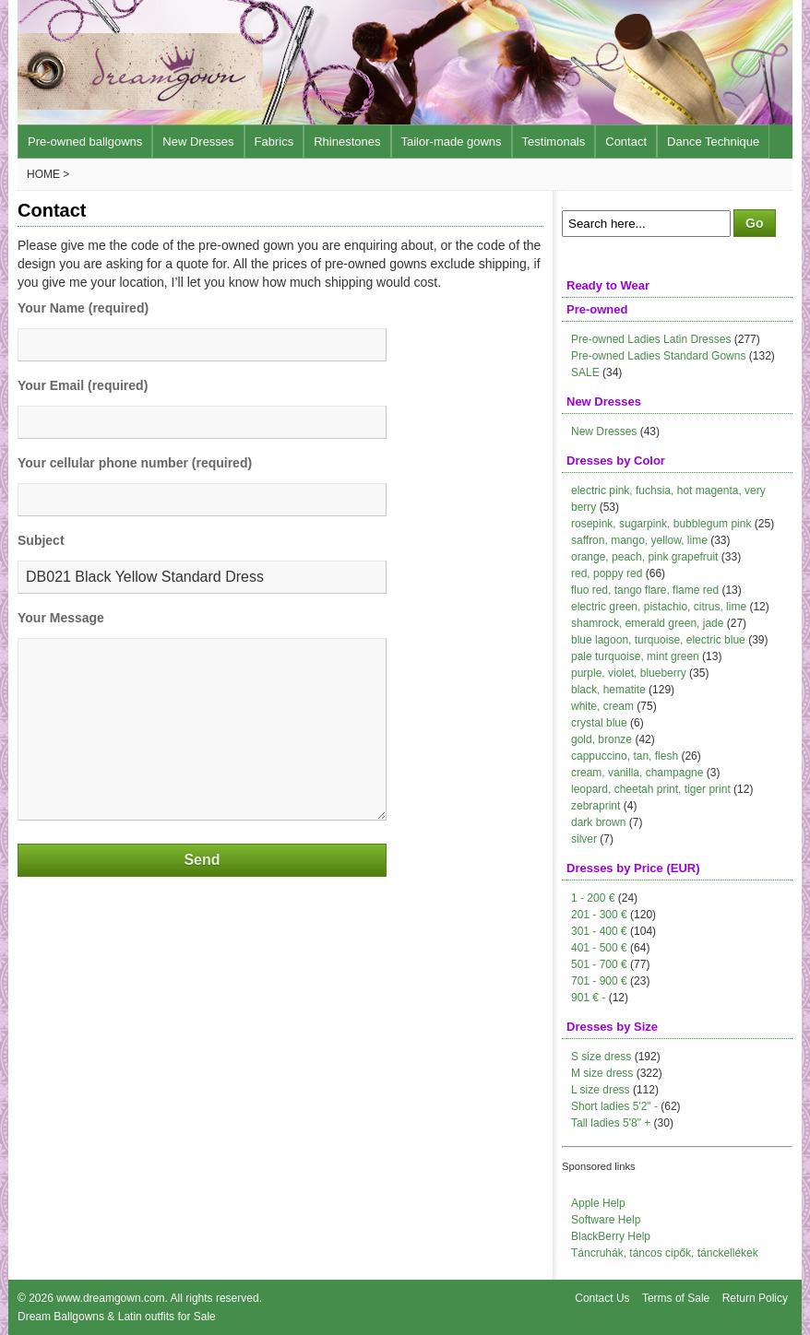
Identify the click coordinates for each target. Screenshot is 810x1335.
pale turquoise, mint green (635, 656)
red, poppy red (606, 573)
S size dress (601, 1056)
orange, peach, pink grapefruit (644, 556)
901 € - (588, 997)
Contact (626, 141)
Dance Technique (713, 141)
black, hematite (608, 689)
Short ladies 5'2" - (614, 1106)
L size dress (600, 1089)
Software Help (605, 1219)
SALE (585, 372)
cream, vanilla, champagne (637, 772)
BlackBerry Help (610, 1236)
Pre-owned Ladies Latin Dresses (651, 339)
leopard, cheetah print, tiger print (651, 789)
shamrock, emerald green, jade (647, 623)
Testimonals (554, 141)
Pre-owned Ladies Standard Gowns (658, 355)
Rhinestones (347, 141)
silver (584, 839)
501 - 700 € (599, 964)
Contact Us (602, 1298)
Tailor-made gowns (451, 141)
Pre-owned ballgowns (85, 141)
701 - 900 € (599, 981)
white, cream (602, 706)
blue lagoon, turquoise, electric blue (658, 639)
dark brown (598, 822)
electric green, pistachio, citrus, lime (658, 606)
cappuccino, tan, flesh (624, 756)
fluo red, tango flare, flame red (645, 590)
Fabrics (274, 141)
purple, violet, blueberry (628, 673)
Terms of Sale (675, 1298)
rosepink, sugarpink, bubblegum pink (661, 523)
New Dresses (197, 141)
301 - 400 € (599, 931)
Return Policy (755, 1298)
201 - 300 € (599, 914)
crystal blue (599, 722)
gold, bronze (601, 739)
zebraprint (595, 805)
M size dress (602, 1073)
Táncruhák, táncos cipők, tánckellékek (664, 1252)
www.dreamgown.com (110, 1298)
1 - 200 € (592, 898)
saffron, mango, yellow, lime (639, 540)
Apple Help (598, 1203)
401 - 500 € (599, 947)
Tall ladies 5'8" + (610, 1122)
